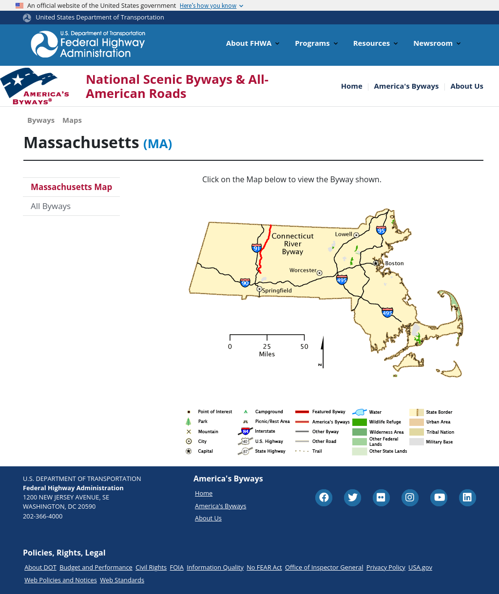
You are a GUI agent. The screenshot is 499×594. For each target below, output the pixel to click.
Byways (41, 120)
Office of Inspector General (324, 567)
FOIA (177, 567)
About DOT (40, 567)
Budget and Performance (96, 567)
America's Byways (406, 86)
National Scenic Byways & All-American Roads (177, 86)
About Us (466, 86)
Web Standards (122, 579)
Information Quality (215, 567)
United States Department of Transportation (100, 17)
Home (352, 86)
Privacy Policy (385, 567)
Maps (72, 120)
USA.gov (420, 567)
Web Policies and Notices (60, 579)
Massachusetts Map (71, 186)
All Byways (51, 205)
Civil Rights (151, 567)
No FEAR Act (264, 567)
